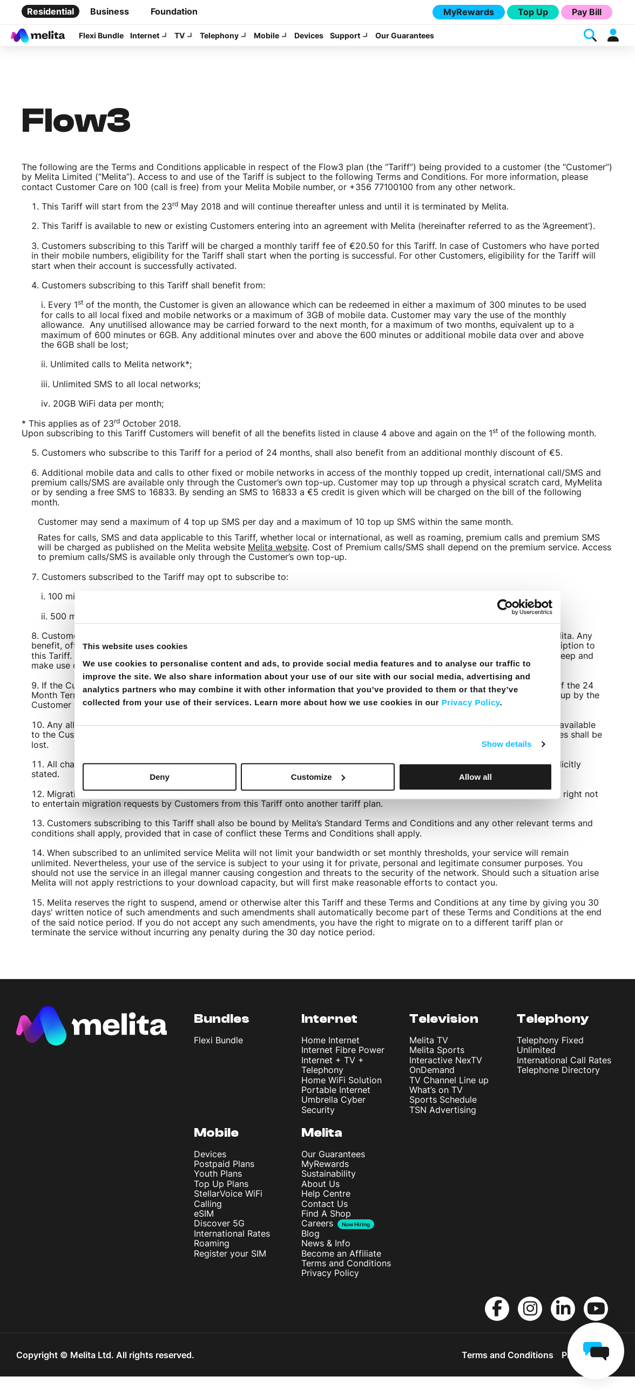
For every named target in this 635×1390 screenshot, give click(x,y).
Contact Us (324, 1217)
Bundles (221, 1032)
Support (345, 42)
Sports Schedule (443, 1113)
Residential (50, 11)
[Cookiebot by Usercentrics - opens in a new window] (505, 607)
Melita (321, 1146)
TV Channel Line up (449, 1093)
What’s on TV (436, 1103)
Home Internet (330, 1053)
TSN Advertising (442, 1123)
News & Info (325, 1256)
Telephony (219, 42)
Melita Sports (436, 1063)
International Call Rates (564, 1073)
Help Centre (325, 1207)
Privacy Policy (330, 1286)
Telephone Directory (558, 1083)
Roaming (211, 1256)
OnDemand (432, 1083)
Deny (160, 776)
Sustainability (328, 1187)
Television (443, 1032)
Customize (318, 776)
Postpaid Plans (224, 1177)
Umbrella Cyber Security (333, 1118)
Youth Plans (218, 1187)
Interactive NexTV (445, 1073)
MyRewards (468, 11)
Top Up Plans (221, 1197)
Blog (310, 1246)
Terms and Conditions (346, 1276)
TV (179, 42)
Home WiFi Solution (341, 1093)
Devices (308, 42)
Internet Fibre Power (342, 1063)
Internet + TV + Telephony (332, 1078)
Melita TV (428, 1053)
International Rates (232, 1246)
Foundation (174, 11)
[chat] (596, 1350)
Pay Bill (587, 11)
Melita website (277, 560)
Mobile (266, 42)
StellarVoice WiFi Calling (228, 1212)
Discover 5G (219, 1236)
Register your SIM (230, 1266)
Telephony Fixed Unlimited (550, 1058)
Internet (144, 42)
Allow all (475, 776)
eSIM (204, 1227)
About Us (320, 1197)
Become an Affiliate (341, 1266)
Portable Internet (335, 1103)
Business (109, 11)
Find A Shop (326, 1227)
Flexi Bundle (101, 42)
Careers (317, 1237)
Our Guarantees (404, 42)
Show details (507, 743)
